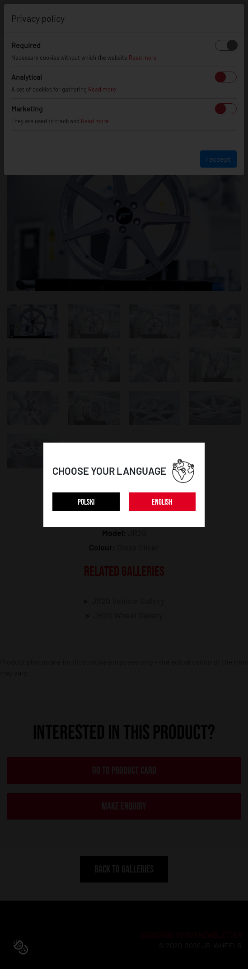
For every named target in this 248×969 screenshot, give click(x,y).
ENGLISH (162, 502)
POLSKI (86, 502)
